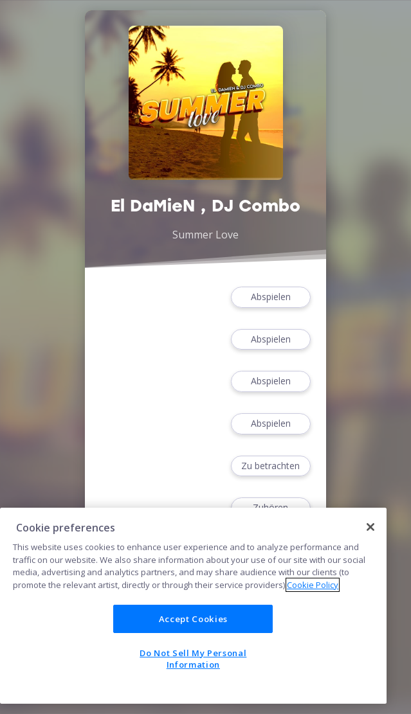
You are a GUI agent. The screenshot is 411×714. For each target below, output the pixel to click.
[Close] (370, 527)
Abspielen (271, 297)
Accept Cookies (193, 619)
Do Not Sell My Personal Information (193, 658)
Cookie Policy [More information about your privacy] (312, 585)
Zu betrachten (271, 466)
